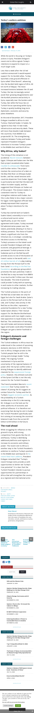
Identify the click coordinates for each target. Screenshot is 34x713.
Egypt (9, 494)
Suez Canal (8, 499)
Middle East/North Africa (8, 489)
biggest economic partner (18, 395)
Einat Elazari (12, 511)
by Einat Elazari (5, 50)
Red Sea (3, 497)
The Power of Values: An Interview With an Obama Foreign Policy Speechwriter (19, 652)
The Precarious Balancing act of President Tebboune (16, 543)
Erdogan (3, 495)
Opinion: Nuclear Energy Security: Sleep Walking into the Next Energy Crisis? (19, 589)
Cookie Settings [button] (8, 705)
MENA (8, 495)
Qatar (13, 495)
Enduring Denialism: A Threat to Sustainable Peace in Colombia (17, 620)
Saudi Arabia (10, 497)
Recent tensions (16, 158)
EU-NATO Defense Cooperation (16, 612)
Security (3, 491)
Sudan (3, 499)
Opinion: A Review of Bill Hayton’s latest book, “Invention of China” (19, 669)
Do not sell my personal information (13, 702)
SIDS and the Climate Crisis (15, 581)
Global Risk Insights (17, 2)
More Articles (17, 627)
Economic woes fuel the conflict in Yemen (27, 542)
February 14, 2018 (15, 50)
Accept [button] (18, 705)
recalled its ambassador (10, 166)
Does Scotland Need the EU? (15, 676)
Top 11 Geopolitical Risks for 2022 (17, 644)
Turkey (3, 501)
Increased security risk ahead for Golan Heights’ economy (6, 543)
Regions (17, 14)
